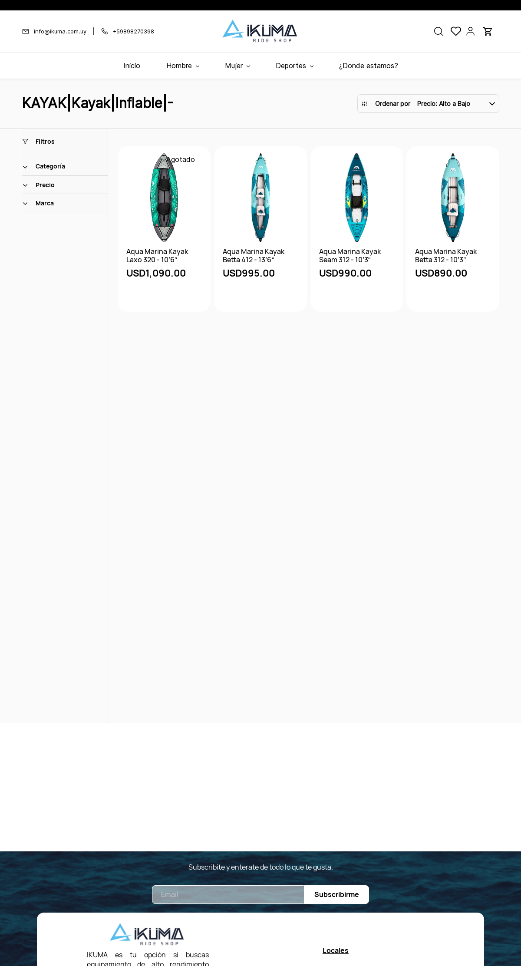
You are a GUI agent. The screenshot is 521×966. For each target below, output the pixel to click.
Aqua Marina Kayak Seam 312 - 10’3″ (350, 255)
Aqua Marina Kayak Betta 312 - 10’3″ (446, 255)
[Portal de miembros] (470, 31)
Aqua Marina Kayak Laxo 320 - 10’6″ (157, 255)
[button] (438, 31)
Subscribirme (336, 894)
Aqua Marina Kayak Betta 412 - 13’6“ (253, 255)
